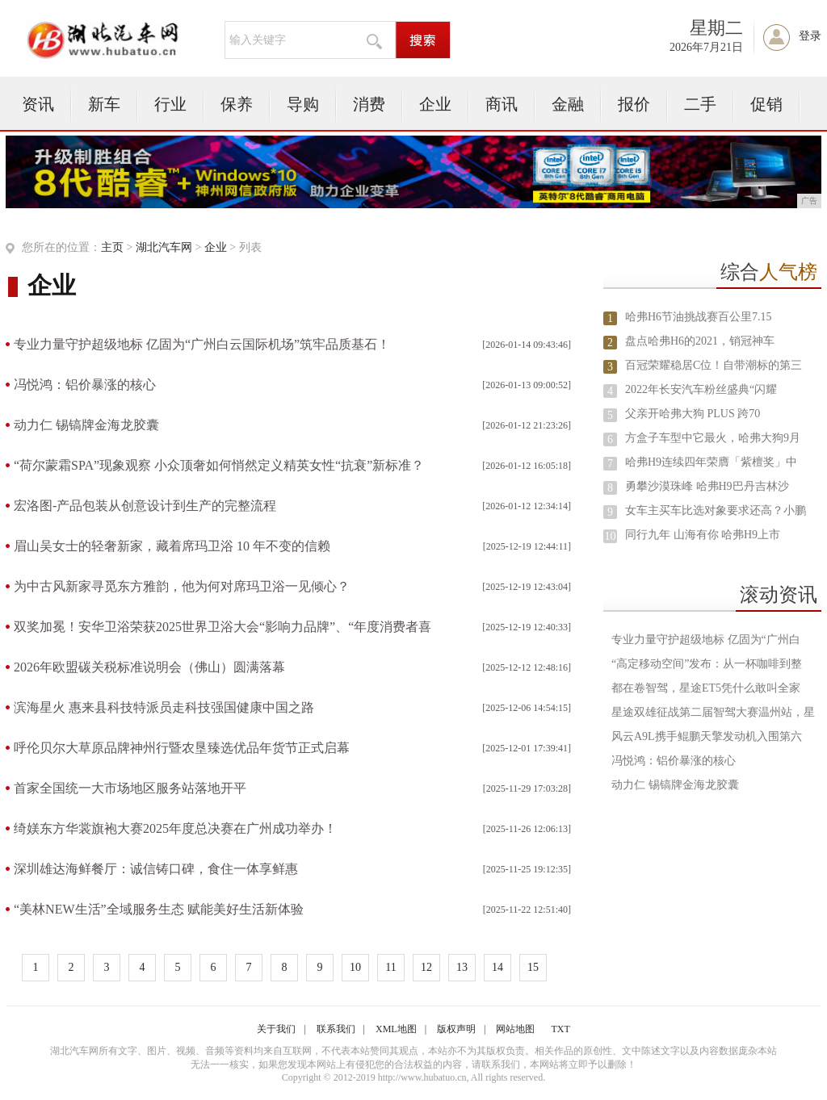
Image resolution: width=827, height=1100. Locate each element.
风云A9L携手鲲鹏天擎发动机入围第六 (706, 736)
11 (390, 967)
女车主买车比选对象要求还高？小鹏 (715, 510)
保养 (236, 104)
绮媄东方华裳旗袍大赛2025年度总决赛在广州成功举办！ (175, 828)
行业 (170, 104)
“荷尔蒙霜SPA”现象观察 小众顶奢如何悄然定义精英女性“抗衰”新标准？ (219, 465)
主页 (112, 247)
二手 (700, 104)
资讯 (38, 104)
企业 (435, 104)
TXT (560, 1029)
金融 (568, 104)
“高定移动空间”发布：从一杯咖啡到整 (706, 664)
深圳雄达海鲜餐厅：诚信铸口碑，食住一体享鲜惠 (156, 869)
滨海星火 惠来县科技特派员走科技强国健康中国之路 (164, 707)
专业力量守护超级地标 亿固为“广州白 (705, 640)
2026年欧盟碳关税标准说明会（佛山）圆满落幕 (149, 667)
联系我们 (336, 1029)
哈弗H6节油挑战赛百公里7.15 (698, 317)
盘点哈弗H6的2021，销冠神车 (700, 341)
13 (462, 967)
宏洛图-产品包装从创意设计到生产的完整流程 (145, 505)
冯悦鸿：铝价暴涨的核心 (85, 384)
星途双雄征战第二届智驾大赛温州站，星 (713, 712)
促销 (766, 104)
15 (533, 967)
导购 (303, 104)
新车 (104, 104)
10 (355, 967)
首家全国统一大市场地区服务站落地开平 (130, 788)
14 (497, 967)
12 (426, 967)
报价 (634, 104)
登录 (810, 36)
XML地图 (396, 1029)
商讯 (501, 104)
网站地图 (515, 1029)
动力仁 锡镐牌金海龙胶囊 (86, 425)
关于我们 (276, 1029)
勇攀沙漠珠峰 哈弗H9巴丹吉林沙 (707, 486)
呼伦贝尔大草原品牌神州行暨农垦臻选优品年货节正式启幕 (182, 748)
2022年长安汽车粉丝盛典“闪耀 (701, 389)
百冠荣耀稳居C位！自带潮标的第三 (713, 365)
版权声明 (456, 1029)
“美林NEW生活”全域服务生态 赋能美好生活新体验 (159, 909)
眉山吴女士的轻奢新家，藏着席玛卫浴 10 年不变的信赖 (172, 546)
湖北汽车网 (164, 247)
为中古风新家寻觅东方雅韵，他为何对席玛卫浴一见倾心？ (182, 586)
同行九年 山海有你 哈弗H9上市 (702, 535)
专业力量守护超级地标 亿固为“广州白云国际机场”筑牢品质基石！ (202, 344)
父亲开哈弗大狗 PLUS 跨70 (692, 414)
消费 (369, 104)
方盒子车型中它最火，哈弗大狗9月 (712, 438)
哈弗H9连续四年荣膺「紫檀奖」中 (711, 462)
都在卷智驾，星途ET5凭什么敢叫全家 (705, 688)
